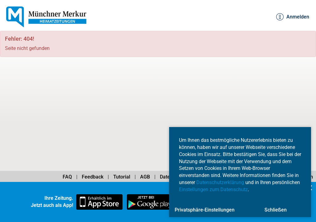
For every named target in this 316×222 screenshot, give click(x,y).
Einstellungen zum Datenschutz (213, 189)
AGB (145, 177)
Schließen (275, 210)
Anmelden (292, 17)
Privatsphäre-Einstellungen (205, 210)
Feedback (92, 177)
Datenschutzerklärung (220, 182)
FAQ (67, 177)
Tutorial (121, 177)
